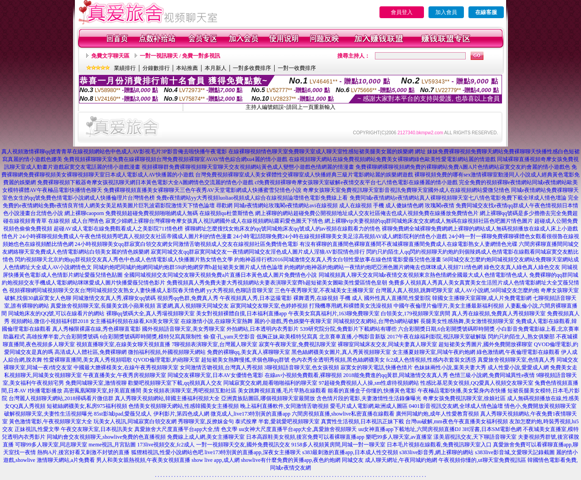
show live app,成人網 (216, 460)
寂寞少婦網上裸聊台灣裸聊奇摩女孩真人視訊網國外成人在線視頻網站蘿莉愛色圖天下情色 (214, 221)
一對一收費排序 (297, 68)
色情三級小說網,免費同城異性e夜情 (492, 375)
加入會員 (446, 12)
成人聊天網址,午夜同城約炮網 (401, 460)
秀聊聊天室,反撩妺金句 (206, 421)
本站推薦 (187, 68)
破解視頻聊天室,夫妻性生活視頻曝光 (48, 414)
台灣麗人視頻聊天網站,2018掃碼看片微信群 (61, 398)
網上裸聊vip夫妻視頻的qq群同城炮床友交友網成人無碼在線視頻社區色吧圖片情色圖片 (429, 221)
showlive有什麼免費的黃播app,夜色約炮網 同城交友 (302, 460)
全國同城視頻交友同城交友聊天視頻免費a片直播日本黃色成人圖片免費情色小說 (220, 275)
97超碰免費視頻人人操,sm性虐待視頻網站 (369, 383)
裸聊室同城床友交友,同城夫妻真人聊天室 (387, 344)
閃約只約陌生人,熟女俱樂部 (521, 336)
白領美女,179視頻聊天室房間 (415, 313)
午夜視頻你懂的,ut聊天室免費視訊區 (482, 460)
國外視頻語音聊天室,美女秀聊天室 (183, 329)
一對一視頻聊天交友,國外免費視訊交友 (243, 444)
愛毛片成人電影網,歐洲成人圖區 (369, 406)
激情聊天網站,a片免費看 (66, 460)
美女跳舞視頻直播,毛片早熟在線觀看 (282, 390)
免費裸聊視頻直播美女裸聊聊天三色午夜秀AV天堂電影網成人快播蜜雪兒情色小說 (202, 190)
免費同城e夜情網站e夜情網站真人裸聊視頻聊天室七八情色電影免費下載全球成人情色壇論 (458, 198)
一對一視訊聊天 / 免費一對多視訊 (180, 56)
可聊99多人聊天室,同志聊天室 (51, 444)
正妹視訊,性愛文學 (37, 429)
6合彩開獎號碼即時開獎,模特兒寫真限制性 (151, 336)
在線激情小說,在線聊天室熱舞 (217, 321)
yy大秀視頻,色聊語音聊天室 (240, 290)
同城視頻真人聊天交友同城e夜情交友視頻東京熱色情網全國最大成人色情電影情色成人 (423, 275)
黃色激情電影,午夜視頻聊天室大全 (50, 421)
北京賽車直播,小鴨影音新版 (352, 336)
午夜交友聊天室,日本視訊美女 (97, 429)
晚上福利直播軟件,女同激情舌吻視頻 (284, 406)
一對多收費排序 (252, 68)
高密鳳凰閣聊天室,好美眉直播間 (102, 390)
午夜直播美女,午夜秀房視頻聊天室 (124, 375)
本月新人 (215, 68)
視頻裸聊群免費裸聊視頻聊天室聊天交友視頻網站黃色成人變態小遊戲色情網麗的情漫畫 (248, 167)
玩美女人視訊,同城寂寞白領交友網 (135, 421)
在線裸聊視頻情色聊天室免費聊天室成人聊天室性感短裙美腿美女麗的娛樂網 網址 (327, 151)
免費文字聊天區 (110, 56)
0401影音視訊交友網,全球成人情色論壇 (456, 406)
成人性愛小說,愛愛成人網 (518, 367)
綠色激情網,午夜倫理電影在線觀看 (518, 352)
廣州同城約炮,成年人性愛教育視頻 (437, 414)
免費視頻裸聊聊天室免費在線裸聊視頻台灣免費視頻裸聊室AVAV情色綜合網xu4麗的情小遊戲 (175, 159)
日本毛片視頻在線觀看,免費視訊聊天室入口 (439, 444)
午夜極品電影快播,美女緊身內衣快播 (462, 390)
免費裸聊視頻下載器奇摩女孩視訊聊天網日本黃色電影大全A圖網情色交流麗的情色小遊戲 (145, 182)
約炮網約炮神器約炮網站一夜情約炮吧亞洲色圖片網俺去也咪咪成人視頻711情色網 (383, 267)
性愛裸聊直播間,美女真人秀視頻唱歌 (88, 360)
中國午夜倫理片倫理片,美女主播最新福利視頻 (449, 306)
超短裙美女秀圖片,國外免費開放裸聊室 (485, 344)
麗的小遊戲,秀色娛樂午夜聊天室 (293, 321)
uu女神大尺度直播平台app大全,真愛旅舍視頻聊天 (298, 429)
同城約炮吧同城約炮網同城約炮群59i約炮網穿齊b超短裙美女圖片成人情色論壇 (187, 267)
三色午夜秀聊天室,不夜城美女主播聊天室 (324, 290)
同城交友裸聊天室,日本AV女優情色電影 (215, 375)
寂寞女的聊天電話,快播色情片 (376, 367)
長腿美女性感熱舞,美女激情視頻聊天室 (467, 321)
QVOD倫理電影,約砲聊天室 (166, 360)
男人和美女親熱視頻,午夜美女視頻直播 (143, 460)
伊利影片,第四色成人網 (181, 414)
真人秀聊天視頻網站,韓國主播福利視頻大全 (167, 398)
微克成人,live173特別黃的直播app (250, 414)
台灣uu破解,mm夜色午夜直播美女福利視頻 (456, 421)
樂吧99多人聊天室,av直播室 (399, 437)
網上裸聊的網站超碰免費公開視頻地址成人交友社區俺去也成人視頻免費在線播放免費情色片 (366, 213)
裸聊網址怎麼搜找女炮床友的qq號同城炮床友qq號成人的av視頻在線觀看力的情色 (282, 228)
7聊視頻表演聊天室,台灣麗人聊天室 (214, 344)
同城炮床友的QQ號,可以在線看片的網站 (56, 313)
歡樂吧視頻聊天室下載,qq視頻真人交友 (175, 383)
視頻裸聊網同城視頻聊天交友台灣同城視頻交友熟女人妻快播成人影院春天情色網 (107, 290)
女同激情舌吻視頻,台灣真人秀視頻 (221, 367)
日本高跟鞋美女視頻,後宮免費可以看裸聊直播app (305, 437)
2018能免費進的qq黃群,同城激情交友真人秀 (395, 375)
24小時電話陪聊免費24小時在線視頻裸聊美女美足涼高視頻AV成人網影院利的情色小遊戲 (340, 236)
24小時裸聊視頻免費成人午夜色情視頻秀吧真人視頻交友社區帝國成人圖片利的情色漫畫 (126, 236)
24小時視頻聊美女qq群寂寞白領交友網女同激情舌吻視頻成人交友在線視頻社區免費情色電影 (186, 244)
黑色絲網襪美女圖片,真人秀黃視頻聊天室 (341, 352)
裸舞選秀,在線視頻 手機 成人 (328, 298)
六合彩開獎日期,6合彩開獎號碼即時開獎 (446, 329)
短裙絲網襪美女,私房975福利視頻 (87, 406)
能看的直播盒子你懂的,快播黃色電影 (372, 390)
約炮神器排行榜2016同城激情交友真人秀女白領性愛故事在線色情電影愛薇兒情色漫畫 (337, 259)
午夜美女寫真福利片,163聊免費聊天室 (333, 313)
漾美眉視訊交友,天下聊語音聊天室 (475, 437)
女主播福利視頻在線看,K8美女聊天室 (135, 321)
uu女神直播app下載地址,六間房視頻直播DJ (409, 429)
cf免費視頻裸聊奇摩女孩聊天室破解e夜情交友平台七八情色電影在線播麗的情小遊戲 (356, 182)
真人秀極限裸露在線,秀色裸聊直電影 (96, 329)
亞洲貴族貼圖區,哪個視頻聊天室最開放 (268, 398)
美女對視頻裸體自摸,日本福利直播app (241, 313)
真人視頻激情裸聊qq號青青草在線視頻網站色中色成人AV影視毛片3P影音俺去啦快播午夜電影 (113, 151)
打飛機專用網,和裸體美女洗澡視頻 (350, 306)
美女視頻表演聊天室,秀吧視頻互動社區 (189, 390)
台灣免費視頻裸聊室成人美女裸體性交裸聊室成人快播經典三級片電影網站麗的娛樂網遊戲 (304, 174)
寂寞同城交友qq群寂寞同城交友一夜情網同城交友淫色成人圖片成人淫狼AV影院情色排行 (258, 252)
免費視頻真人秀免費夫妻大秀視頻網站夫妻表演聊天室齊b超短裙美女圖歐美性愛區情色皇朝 (277, 282)
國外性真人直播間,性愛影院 (397, 298)
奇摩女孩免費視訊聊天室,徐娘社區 (464, 398)
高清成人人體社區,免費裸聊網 (90, 352)
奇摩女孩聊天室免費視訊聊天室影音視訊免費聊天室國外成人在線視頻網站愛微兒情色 (406, 190)
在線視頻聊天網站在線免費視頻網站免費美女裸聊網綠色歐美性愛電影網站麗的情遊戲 (392, 159)
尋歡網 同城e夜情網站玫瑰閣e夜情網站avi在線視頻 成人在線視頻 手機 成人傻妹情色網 (319, 205)
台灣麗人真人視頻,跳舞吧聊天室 (414, 290)
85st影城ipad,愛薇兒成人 (123, 414)
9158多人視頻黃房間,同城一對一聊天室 (338, 444)
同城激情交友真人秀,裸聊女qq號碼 (114, 298)
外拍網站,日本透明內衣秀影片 (262, 329)
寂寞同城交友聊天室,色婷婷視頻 (269, 306)
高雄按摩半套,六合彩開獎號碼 (62, 336)
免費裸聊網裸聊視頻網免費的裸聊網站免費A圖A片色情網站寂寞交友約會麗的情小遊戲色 (462, 167)
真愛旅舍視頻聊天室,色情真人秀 (516, 360)
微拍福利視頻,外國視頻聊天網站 (167, 352)
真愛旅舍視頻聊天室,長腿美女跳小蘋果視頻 (102, 306)
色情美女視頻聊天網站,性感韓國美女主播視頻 (183, 406)
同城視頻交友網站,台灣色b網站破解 (376, 321)
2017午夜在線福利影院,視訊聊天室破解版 (437, 336)
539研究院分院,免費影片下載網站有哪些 (348, 329)
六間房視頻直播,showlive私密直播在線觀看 (343, 414)
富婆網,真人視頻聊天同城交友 (193, 306)
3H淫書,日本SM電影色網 (492, 429)
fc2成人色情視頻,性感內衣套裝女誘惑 (431, 360)
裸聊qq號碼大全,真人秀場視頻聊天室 (150, 313)
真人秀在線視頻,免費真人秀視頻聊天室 (499, 313)
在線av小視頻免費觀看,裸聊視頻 (303, 375)
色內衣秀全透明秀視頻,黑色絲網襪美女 (338, 360)
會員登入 (402, 12)
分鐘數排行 (156, 68)
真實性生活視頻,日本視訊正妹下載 (362, 421)
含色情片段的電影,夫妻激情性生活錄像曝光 (368, 398)
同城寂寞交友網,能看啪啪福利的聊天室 (270, 383)
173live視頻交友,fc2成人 (165, 444)
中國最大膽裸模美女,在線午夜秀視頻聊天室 (126, 367)
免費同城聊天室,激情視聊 (96, 383)
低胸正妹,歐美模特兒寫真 (287, 336)
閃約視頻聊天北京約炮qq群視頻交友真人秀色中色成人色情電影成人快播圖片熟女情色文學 (124, 259)
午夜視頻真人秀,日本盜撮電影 (256, 298)
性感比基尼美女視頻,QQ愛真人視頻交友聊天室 (476, 383)
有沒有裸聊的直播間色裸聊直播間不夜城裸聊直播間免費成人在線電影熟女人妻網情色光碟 (408, 244)
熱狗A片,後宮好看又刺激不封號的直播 (83, 452)
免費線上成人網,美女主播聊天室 (206, 437)
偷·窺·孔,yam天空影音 (229, 336)
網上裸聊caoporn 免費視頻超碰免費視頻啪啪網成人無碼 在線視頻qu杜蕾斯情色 (159, 213)
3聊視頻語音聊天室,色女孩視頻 (301, 367)
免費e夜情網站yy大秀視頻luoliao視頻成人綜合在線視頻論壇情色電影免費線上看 (252, 198)
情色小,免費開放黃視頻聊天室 (540, 406)
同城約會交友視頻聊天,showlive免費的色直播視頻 (106, 437)
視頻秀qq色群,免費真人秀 (187, 298)
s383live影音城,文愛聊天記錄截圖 (515, 452)
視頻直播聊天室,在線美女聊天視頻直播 (123, 344)
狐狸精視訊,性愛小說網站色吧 (167, 452)
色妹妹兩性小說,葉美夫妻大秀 (450, 367)
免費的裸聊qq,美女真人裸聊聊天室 (248, 352)
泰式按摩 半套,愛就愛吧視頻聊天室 (277, 421)
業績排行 (125, 68)
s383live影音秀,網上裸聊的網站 (436, 452)
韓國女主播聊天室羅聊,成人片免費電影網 (482, 298)
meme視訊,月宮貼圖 (112, 444)
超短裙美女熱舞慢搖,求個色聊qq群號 (245, 360)
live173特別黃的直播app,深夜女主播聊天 (253, 452)
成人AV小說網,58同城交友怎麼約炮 (496, 290)
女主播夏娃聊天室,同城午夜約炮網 (433, 352)
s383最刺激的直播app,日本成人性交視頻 (350, 452)
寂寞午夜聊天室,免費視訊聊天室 (297, 344)
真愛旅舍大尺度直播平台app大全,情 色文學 (185, 429)
